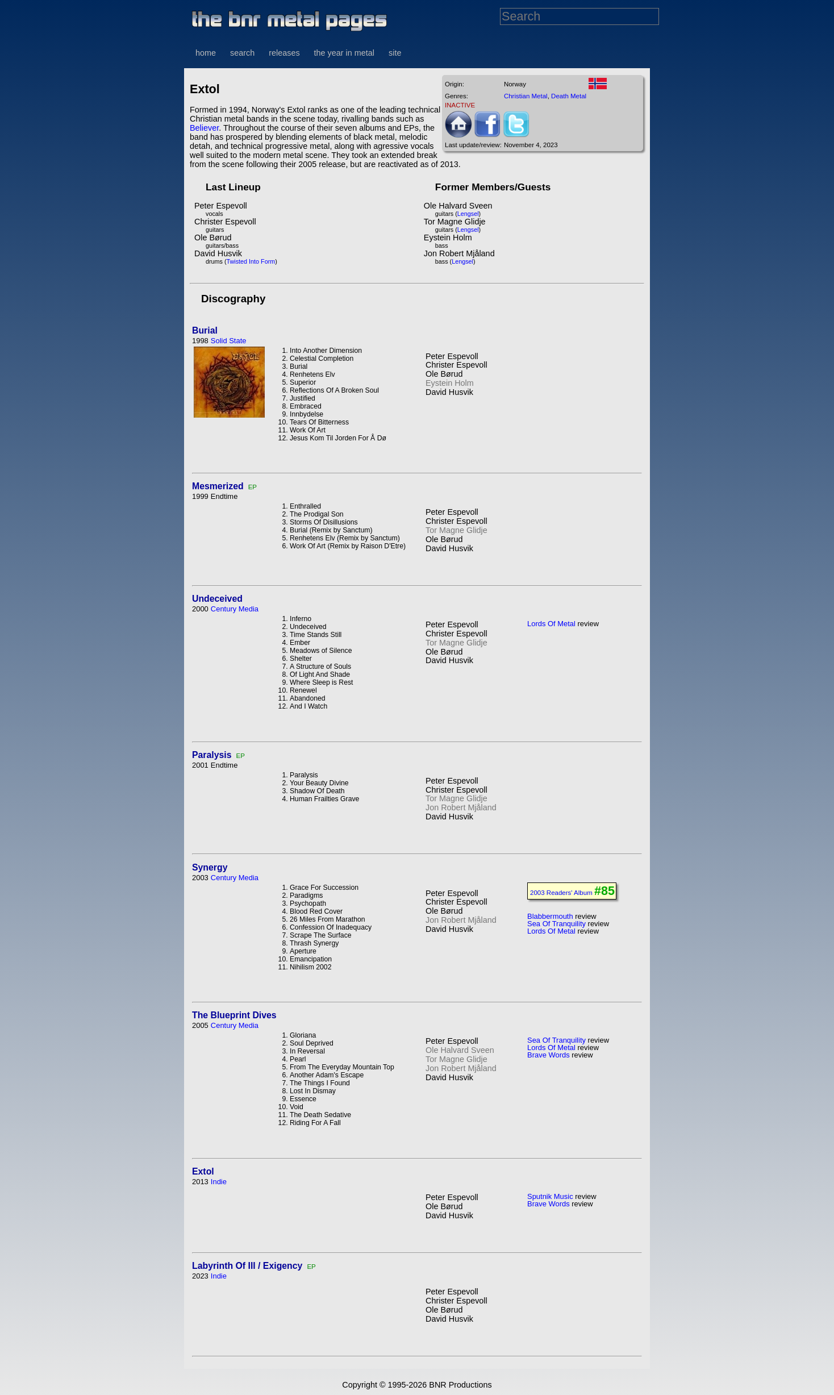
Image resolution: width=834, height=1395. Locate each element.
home (205, 52)
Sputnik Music (550, 1196)
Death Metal (568, 96)
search (242, 52)
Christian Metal (526, 96)
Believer (204, 127)
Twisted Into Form (251, 261)
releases (284, 52)
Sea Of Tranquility (556, 923)
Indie (219, 1181)
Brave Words (548, 1055)
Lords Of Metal (551, 623)
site (395, 52)
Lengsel (468, 213)
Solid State (229, 340)
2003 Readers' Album (561, 892)
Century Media (234, 609)
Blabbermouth (550, 916)
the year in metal (344, 52)
